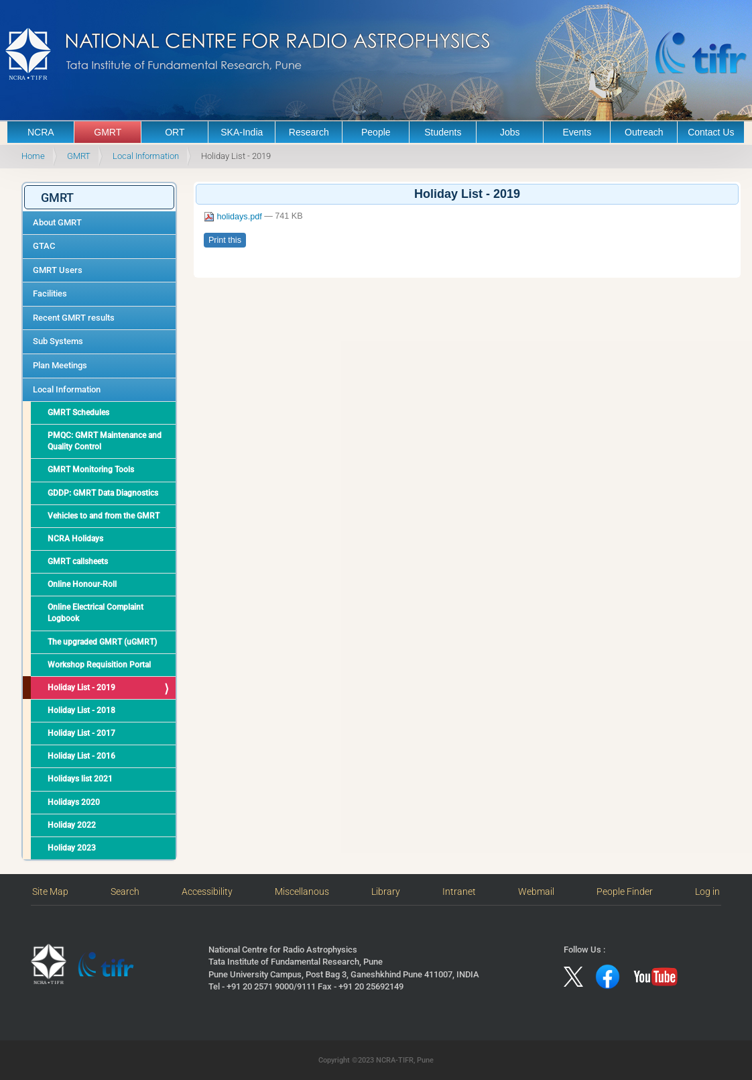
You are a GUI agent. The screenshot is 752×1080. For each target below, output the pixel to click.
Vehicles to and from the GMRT (104, 516)
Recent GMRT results (74, 318)
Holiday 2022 (72, 825)
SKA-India (242, 132)
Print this (224, 240)
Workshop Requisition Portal (99, 664)
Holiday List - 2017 (81, 733)
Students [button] (442, 132)
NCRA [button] (40, 132)
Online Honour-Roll (82, 584)
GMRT (78, 156)
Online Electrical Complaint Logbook (95, 612)
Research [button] (309, 132)
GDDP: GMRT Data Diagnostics (103, 493)
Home (33, 156)
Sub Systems (58, 341)
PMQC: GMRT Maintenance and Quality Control (105, 441)
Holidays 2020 (74, 802)
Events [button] (576, 132)
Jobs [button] (510, 132)
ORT (174, 132)
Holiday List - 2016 (81, 756)
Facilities (50, 293)
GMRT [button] (107, 132)
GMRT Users (57, 270)
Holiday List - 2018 (81, 710)
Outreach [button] (644, 132)
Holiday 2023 (72, 848)
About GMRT (57, 222)
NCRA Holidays (75, 538)
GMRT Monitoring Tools (91, 469)
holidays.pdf (234, 216)
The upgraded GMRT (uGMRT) (102, 642)
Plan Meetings (60, 365)
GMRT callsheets (78, 561)
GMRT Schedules (78, 412)
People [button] (376, 132)
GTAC (44, 246)
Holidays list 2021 (80, 779)
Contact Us (711, 132)
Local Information (146, 156)
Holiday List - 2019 (81, 687)
